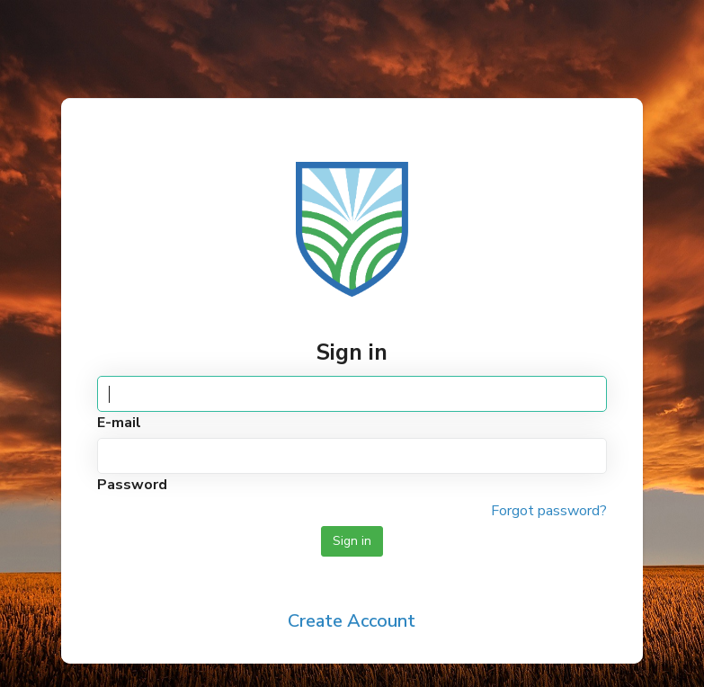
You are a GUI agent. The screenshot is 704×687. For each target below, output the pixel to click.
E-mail (119, 423)
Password (132, 485)
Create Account (351, 621)
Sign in (352, 540)
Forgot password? (549, 511)
